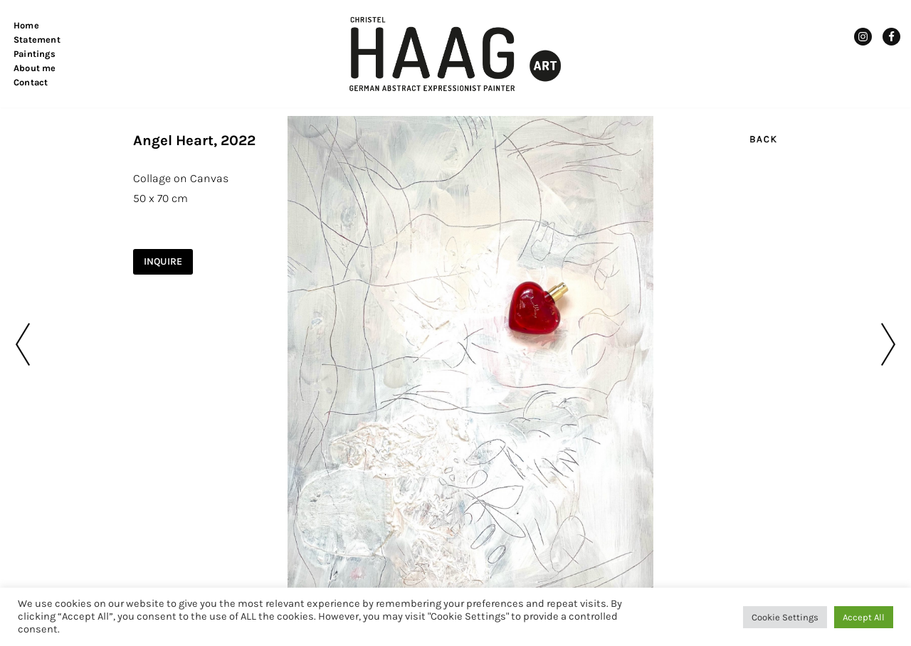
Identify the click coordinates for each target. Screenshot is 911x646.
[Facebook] (891, 37)
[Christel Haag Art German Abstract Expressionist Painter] (455, 54)
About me (35, 68)
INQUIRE (163, 261)
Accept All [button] (864, 617)
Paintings (35, 53)
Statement (37, 39)
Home (26, 25)
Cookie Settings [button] (785, 617)
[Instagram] (863, 37)
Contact (31, 82)
